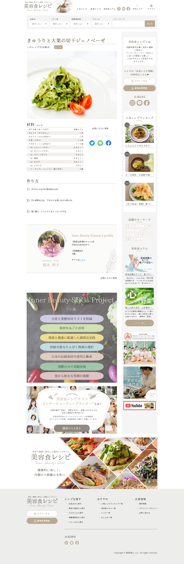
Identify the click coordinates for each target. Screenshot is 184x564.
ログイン (151, 7)
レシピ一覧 (105, 513)
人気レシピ (82, 9)
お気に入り (137, 7)
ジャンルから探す (76, 522)
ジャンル (96, 19)
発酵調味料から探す (77, 517)
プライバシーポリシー (148, 508)
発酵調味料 (76, 19)
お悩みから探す (75, 504)
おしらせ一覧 (106, 517)
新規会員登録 (139, 88)
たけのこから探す (76, 513)
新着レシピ (96, 9)
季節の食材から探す (77, 508)
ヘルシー (129, 234)
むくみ (138, 239)
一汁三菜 (54, 19)
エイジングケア (132, 230)
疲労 (145, 230)
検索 (150, 23)
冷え (151, 234)
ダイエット (138, 226)
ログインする (139, 80)
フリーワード (119, 19)
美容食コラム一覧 (108, 508)
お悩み (33, 19)
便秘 (150, 226)
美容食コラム (110, 9)
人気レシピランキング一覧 (112, 504)
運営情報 (142, 504)
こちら (82, 260)
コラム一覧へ (142, 323)
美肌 (128, 226)
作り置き (141, 234)
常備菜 (128, 239)
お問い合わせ (144, 513)
